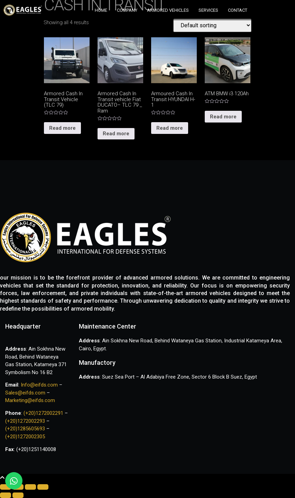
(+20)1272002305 (25, 436)
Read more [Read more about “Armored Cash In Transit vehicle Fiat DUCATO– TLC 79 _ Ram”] (116, 133)
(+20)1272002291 (44, 413)
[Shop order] (212, 25)
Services (208, 10)
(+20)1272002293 (25, 421)
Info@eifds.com (38, 385)
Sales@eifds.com (25, 393)
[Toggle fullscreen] (30, 487)
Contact (237, 10)
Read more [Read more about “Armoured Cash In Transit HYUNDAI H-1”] (169, 128)
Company (127, 10)
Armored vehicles (168, 10)
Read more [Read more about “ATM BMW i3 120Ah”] (223, 117)
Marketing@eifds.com (30, 400)
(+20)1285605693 (25, 429)
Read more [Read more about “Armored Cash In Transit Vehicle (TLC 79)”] (62, 128)
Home (101, 10)
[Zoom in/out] (42, 487)
